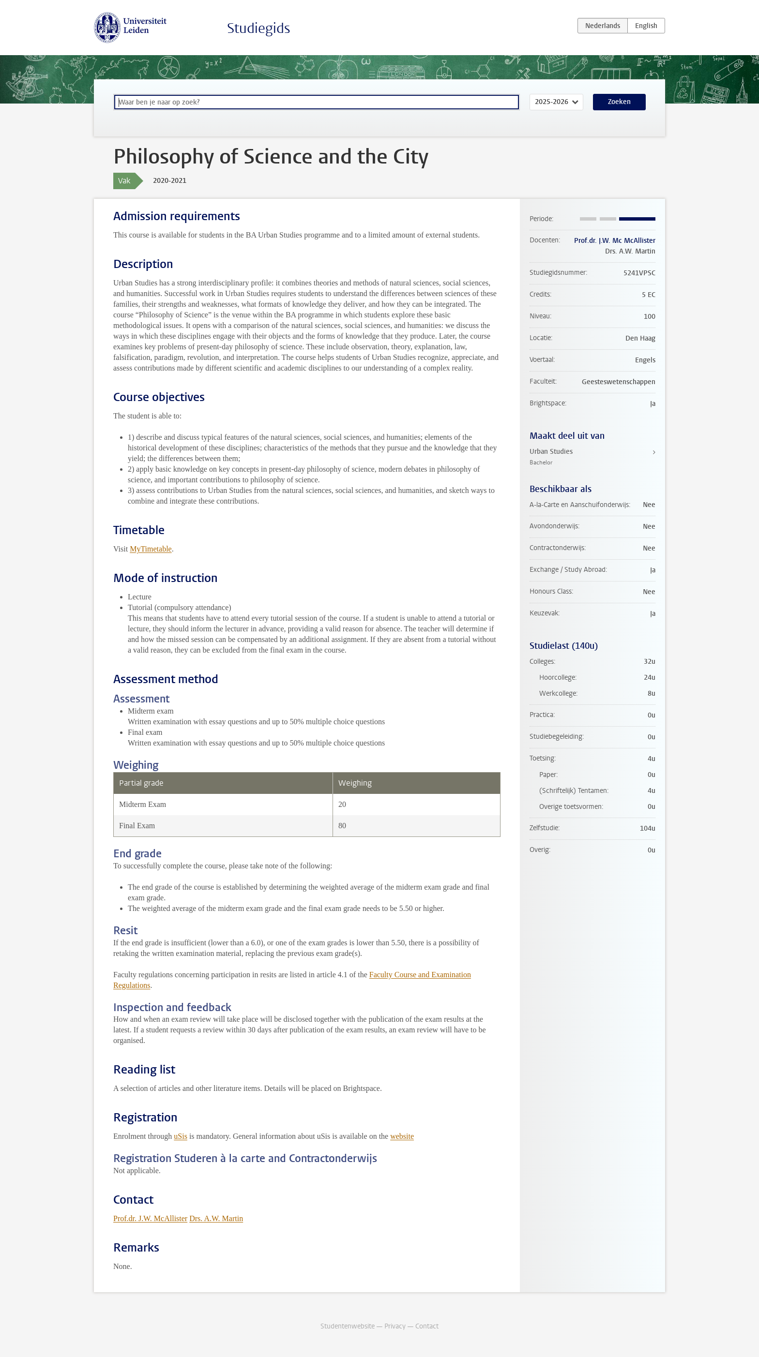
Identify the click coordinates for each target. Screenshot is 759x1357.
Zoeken (619, 101)
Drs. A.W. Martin (216, 1218)
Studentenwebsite (347, 1326)
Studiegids (258, 28)
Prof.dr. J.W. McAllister (150, 1218)
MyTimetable (151, 549)
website (402, 1136)
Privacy (395, 1326)
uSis (180, 1136)
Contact (427, 1326)
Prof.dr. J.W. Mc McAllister (614, 240)
